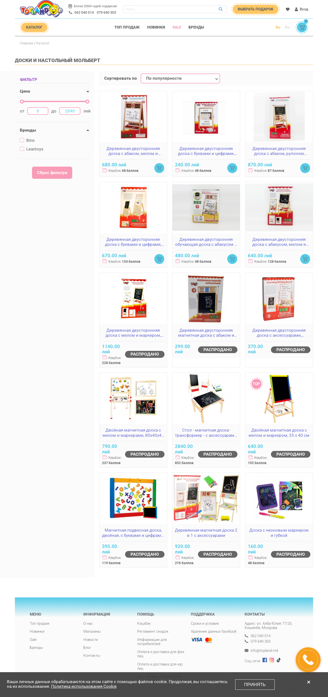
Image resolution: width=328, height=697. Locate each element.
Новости (90, 639)
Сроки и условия (205, 623)
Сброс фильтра (52, 172)
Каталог (43, 43)
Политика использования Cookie (84, 686)
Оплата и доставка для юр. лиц (160, 666)
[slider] (22, 102)
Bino (27, 140)
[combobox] (180, 78)
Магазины (92, 631)
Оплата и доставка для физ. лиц (161, 654)
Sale (176, 27)
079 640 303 (106, 12)
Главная (26, 43)
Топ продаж (127, 27)
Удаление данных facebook (213, 631)
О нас (88, 623)
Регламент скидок (152, 631)
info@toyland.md (261, 651)
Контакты (91, 655)
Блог (87, 647)
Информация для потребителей (152, 641)
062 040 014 (84, 12)
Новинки (156, 27)
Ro (287, 27)
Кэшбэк (144, 623)
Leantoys (31, 149)
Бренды (196, 27)
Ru (278, 27)
